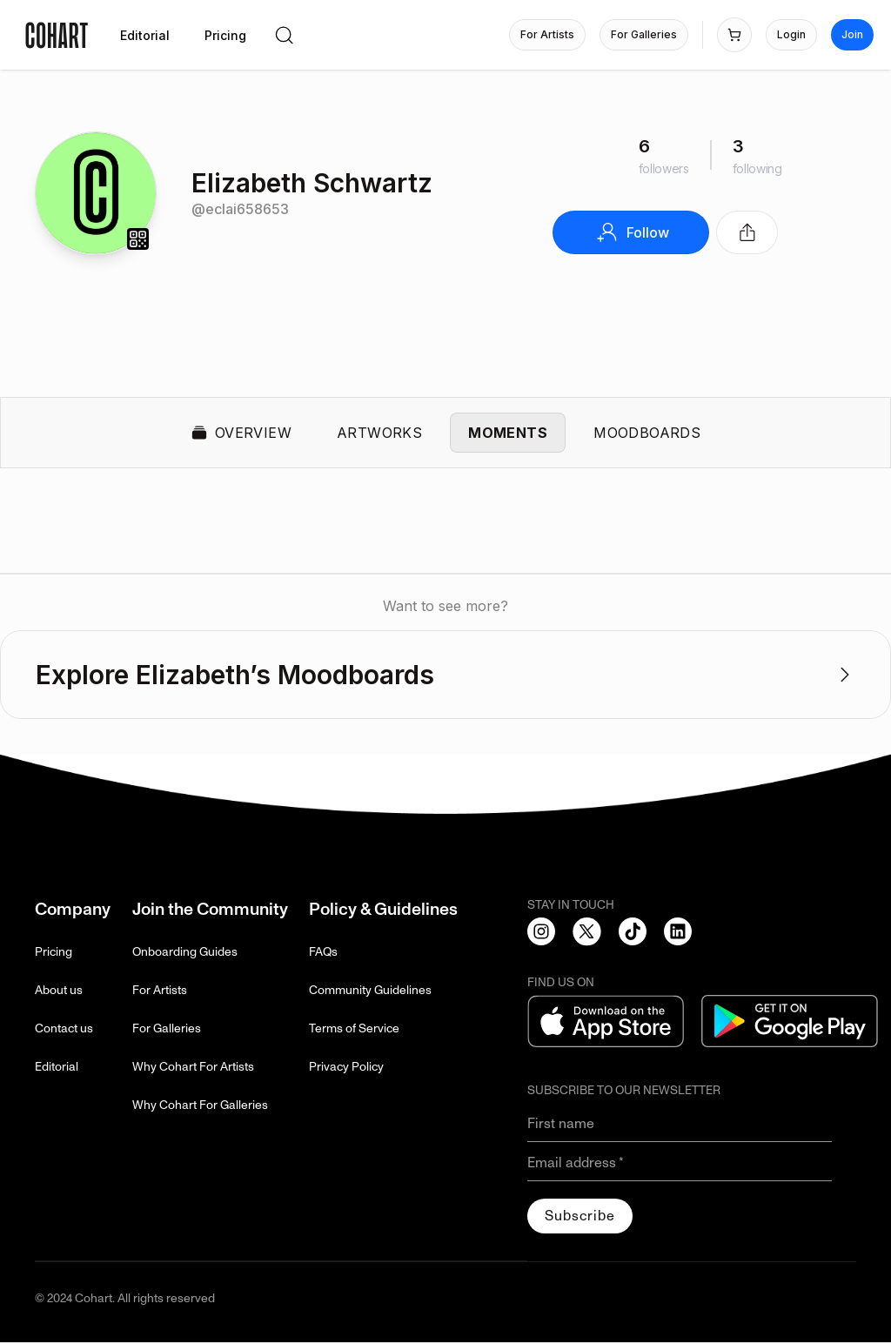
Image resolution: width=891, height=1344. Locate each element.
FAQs (323, 953)
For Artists (159, 992)
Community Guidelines (370, 992)
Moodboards (646, 433)
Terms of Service (354, 1030)
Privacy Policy (346, 1068)
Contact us (64, 1030)
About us (59, 992)
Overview (241, 433)
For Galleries (166, 1030)
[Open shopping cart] (734, 34)
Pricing (53, 953)
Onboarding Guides (185, 953)
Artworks (379, 433)
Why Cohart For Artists (193, 1068)
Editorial (56, 1068)
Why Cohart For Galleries (200, 1107)
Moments (507, 433)
